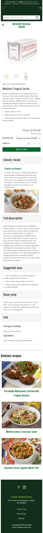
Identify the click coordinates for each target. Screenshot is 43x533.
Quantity (6, 143)
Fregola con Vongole (12, 169)
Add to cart (21, 149)
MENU (3, 7)
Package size (7, 138)
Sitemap (21, 518)
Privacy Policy (21, 514)
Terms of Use (21, 509)
